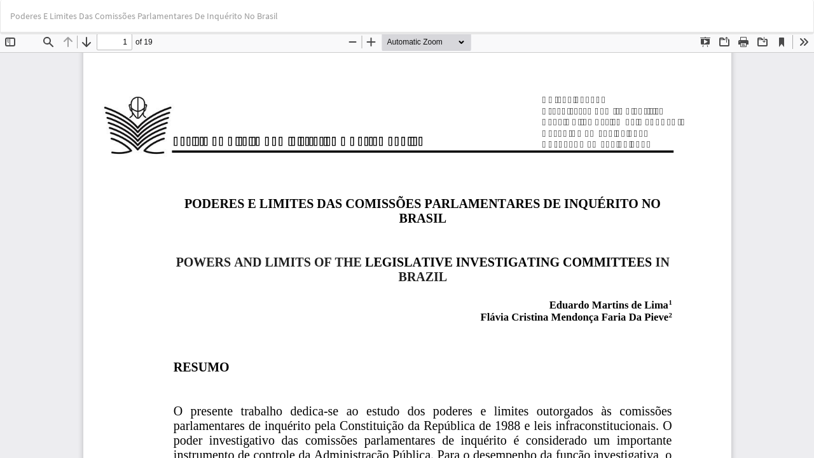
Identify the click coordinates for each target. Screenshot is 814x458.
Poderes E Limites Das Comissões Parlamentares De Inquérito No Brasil (144, 16)
